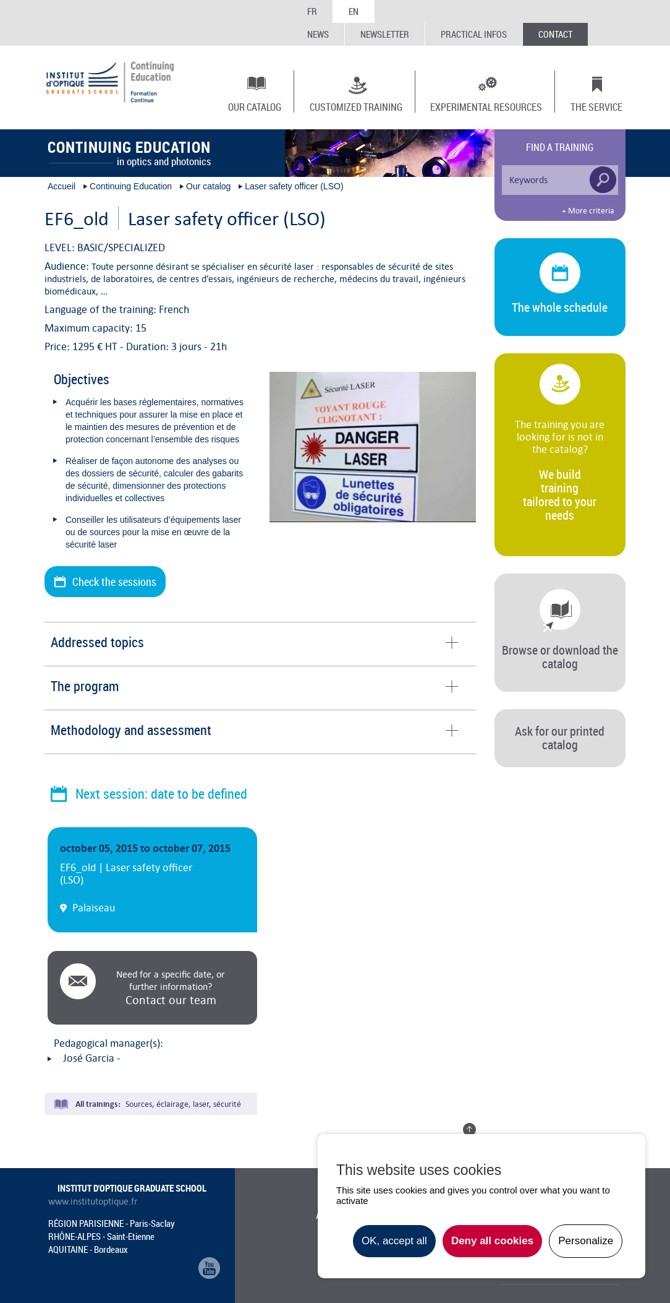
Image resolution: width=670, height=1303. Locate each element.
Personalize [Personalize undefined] (585, 1241)
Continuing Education (131, 186)
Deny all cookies (492, 1241)
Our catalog (254, 106)
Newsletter (384, 34)
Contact (555, 34)
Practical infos (474, 34)
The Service (596, 106)
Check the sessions (114, 581)
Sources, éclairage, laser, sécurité (183, 1104)
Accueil (61, 186)
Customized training (356, 106)
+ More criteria (588, 211)
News (318, 34)
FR (312, 11)
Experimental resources (486, 106)
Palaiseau (93, 907)
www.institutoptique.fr (93, 1201)
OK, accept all (394, 1241)
